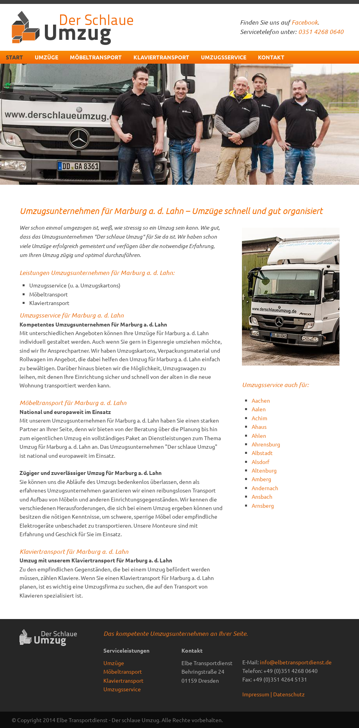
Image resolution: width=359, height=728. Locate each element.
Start (14, 57)
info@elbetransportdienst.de (296, 662)
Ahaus (259, 426)
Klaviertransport (161, 57)
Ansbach (262, 496)
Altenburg (264, 470)
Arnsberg (263, 505)
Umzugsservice (223, 57)
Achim (259, 417)
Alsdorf (260, 461)
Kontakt (271, 57)
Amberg (261, 478)
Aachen (261, 400)
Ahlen (259, 435)
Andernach (265, 487)
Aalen (259, 408)
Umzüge (46, 57)
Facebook (304, 22)
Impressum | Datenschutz (273, 694)
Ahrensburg (266, 444)
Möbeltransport (96, 57)
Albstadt (262, 452)
